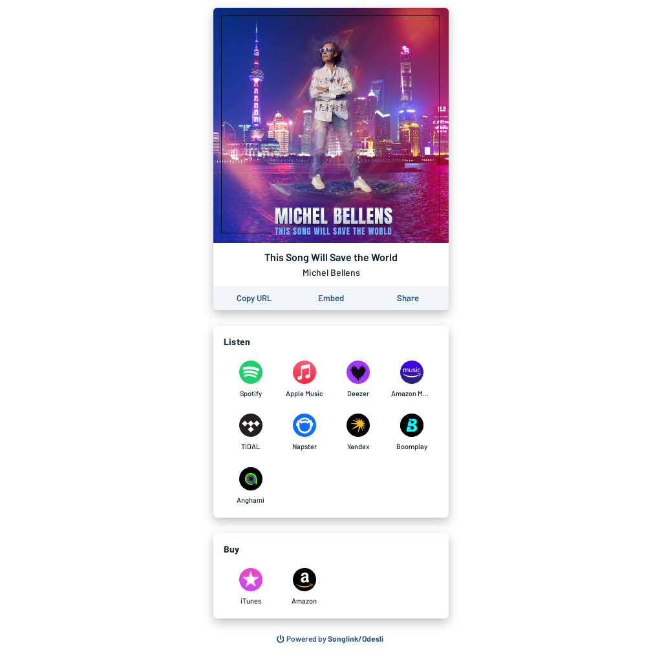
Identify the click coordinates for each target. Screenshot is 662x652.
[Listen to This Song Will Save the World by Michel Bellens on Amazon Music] (411, 379)
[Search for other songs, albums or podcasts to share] (330, 639)
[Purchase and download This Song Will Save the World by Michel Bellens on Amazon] (304, 587)
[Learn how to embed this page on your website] (331, 298)
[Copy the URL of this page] (254, 298)
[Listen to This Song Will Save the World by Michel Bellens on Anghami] (250, 486)
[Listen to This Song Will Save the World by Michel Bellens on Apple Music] (304, 379)
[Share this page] (408, 298)
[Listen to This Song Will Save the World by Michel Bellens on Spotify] (250, 379)
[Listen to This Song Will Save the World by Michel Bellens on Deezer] (358, 379)
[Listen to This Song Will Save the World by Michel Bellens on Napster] (304, 432)
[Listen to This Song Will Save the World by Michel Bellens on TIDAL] (250, 432)
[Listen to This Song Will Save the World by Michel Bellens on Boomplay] (411, 432)
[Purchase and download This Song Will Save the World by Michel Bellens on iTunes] (250, 587)
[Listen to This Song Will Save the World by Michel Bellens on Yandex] (358, 432)
